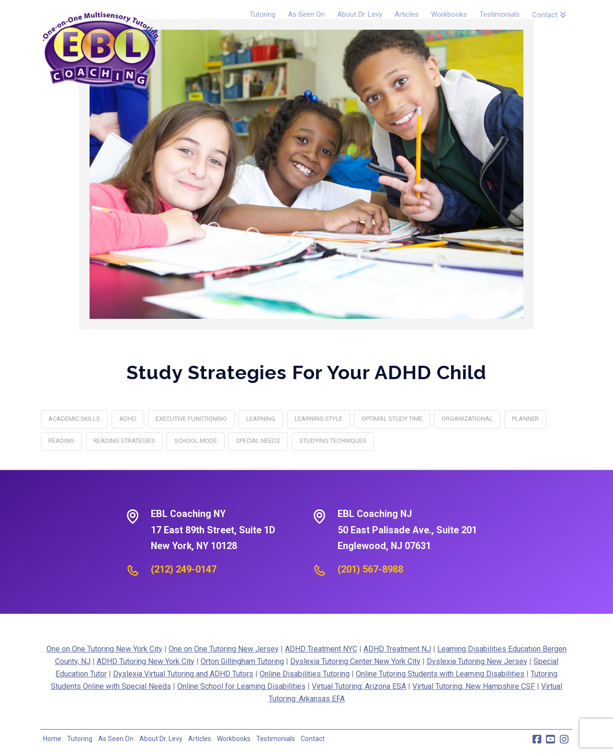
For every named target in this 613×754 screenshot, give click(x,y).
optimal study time (392, 418)
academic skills (74, 418)
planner (525, 418)
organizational (467, 418)
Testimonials (275, 739)
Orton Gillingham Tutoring (242, 661)
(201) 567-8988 (370, 569)
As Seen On (116, 739)
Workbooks (233, 739)
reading (61, 440)
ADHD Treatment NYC (321, 648)
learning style (318, 418)
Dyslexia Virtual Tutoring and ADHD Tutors (183, 673)
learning (260, 418)
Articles (199, 739)
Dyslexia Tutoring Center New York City (355, 661)
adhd (127, 418)
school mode (195, 440)
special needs (258, 440)
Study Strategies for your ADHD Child (306, 372)
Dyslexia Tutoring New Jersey (477, 661)
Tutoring (79, 739)
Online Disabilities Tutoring (305, 673)
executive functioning (191, 418)
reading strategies (124, 440)
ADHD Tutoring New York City (145, 661)
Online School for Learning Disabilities (241, 686)
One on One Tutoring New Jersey (224, 648)
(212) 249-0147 (183, 569)
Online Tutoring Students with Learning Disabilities (440, 673)
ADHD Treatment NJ (397, 648)
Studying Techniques (332, 440)
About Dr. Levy (160, 739)
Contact (313, 739)
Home (52, 739)
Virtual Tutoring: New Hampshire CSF (473, 686)
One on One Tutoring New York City (104, 648)
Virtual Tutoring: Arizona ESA (359, 686)
